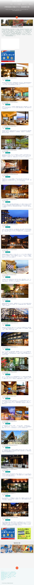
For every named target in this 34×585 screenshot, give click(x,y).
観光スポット (24, 4)
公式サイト (8, 80)
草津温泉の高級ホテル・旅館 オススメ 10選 (8, 574)
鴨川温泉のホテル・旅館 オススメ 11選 (7, 575)
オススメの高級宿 (17, 4)
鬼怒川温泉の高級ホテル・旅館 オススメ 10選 (8, 573)
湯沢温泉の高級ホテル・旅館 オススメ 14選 (8, 576)
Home (11, 4)
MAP (3, 80)
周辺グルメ (31, 4)
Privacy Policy (3, 578)
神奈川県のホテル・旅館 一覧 (6, 577)
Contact (2, 579)
